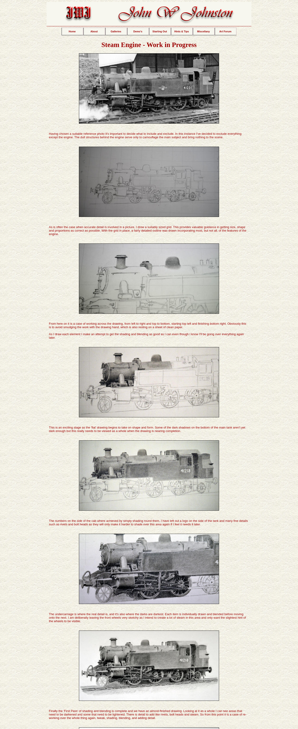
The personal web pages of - (156, 712)
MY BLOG (149, 668)
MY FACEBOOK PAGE (215, 697)
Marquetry (126, 699)
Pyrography (148, 699)
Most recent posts (149, 675)
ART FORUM (83, 668)
